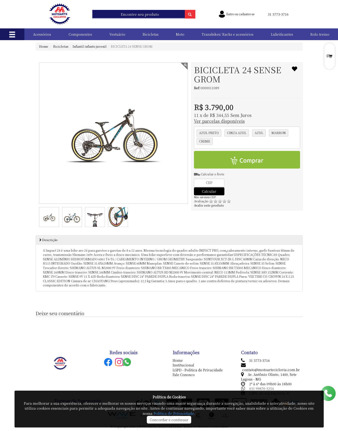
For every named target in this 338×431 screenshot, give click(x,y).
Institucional (183, 365)
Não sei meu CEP (205, 197)
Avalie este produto (212, 203)
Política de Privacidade (173, 413)
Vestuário (117, 34)
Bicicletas (151, 34)
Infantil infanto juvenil (90, 46)
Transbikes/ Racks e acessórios (227, 34)
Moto (180, 34)
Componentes (80, 34)
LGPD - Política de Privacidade (198, 370)
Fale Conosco (184, 374)
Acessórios (42, 34)
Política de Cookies (169, 396)
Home (43, 46)
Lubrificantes (282, 34)
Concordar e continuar (169, 419)
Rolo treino (319, 34)
